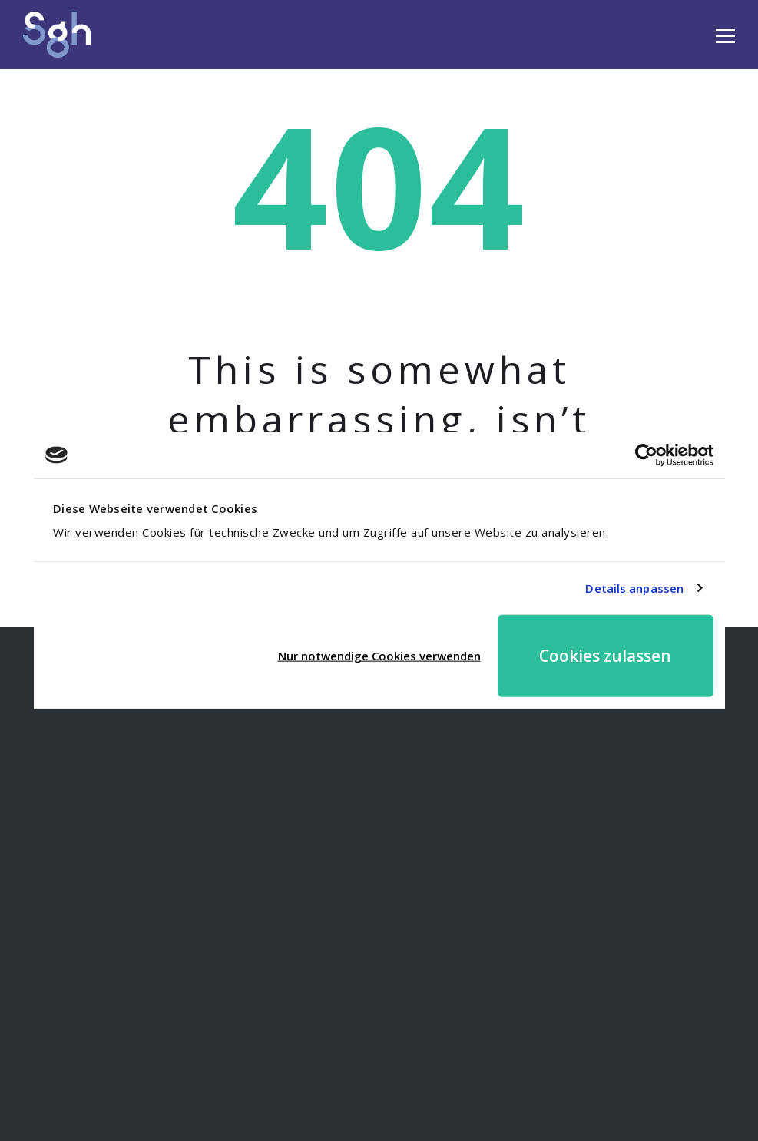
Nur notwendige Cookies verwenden (379, 655)
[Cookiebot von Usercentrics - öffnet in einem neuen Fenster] (646, 455)
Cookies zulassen (605, 655)
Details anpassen (634, 588)
